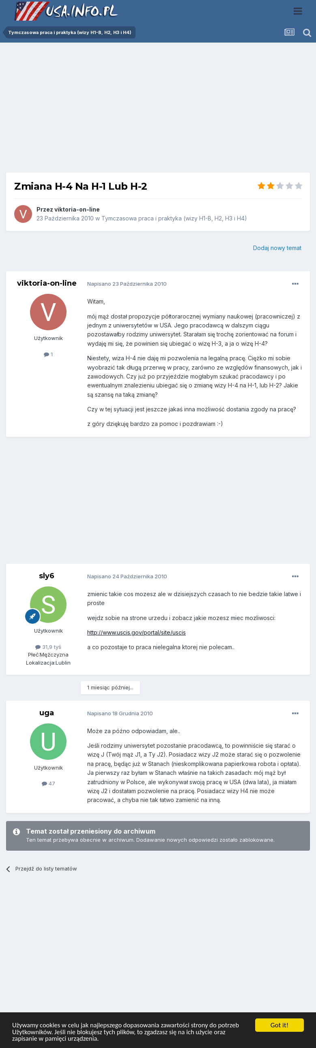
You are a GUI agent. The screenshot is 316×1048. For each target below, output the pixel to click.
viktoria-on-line (77, 209)
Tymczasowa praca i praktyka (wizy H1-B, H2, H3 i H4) (174, 218)
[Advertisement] (158, 110)
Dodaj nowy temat (277, 247)
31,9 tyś (48, 647)
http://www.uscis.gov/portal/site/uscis (136, 632)
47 (48, 783)
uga (46, 712)
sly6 (46, 575)
